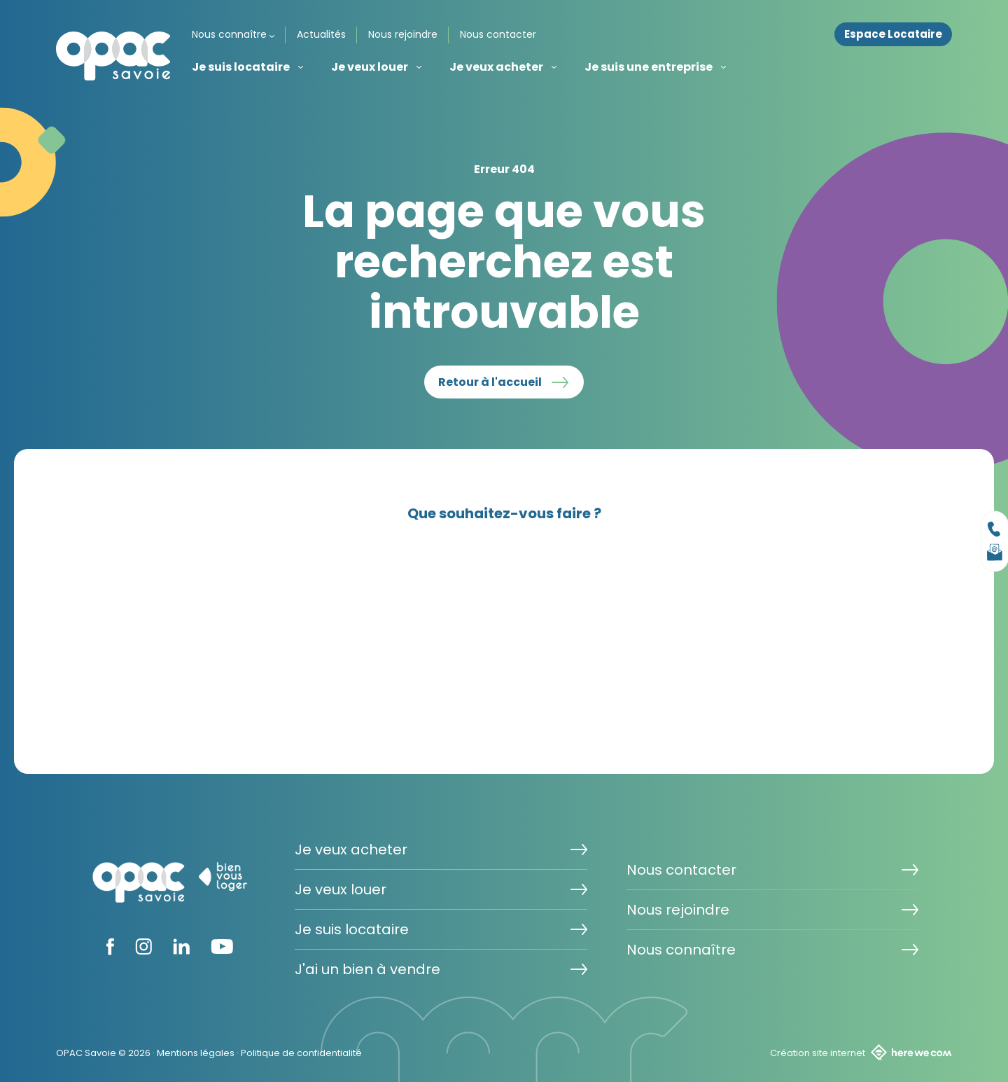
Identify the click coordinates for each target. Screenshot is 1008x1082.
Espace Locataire (893, 34)
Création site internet (861, 1052)
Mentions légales (195, 1053)
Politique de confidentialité (301, 1053)
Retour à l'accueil (490, 382)
